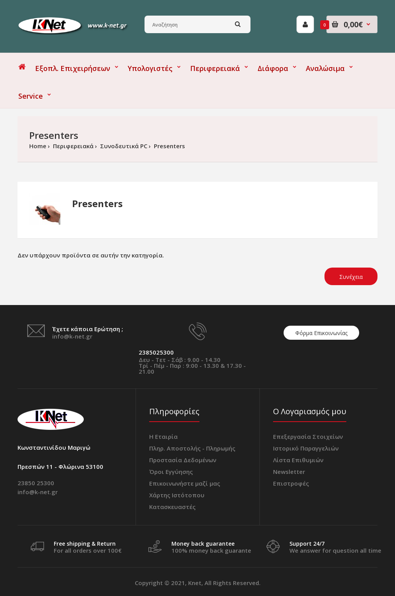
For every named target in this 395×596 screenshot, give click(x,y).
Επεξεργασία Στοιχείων (308, 436)
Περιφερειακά (72, 146)
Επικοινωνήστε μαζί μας (184, 483)
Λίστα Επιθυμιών (298, 460)
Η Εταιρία (163, 436)
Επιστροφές (291, 483)
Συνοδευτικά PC (123, 146)
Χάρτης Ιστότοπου (177, 495)
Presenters (168, 146)
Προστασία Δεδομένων (182, 460)
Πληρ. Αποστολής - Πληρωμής (192, 448)
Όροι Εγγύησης (171, 471)
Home (37, 146)
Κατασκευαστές (172, 507)
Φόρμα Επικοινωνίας (321, 333)
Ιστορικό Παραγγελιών (306, 448)
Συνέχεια (351, 276)
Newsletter (289, 471)
